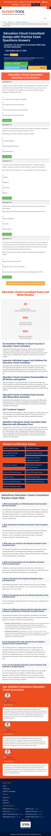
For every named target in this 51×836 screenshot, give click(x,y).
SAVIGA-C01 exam (31, 811)
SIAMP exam (29, 809)
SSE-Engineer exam (9, 817)
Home (4, 22)
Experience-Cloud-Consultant (34, 453)
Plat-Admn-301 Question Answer (35, 481)
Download (14, 54)
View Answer (7, 120)
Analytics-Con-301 (8, 477)
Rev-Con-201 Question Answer (12, 481)
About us (5, 800)
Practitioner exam (31, 814)
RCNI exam (6, 811)
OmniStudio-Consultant (32, 448)
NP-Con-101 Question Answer (34, 472)
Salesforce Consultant (22, 22)
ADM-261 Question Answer (11, 448)
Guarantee (6, 803)
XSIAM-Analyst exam (32, 817)
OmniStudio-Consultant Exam (35, 631)
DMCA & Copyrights (9, 791)
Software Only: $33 (16, 68)
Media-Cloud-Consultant (10, 465)
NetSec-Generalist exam (10, 814)
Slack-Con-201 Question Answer (12, 472)
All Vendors (6, 788)
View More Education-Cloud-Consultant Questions (25, 283)
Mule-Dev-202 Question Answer (12, 486)
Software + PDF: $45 (16, 64)
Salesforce (11, 22)
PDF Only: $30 (37, 68)
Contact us (6, 797)
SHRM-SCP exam (8, 809)
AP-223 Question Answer (33, 477)
